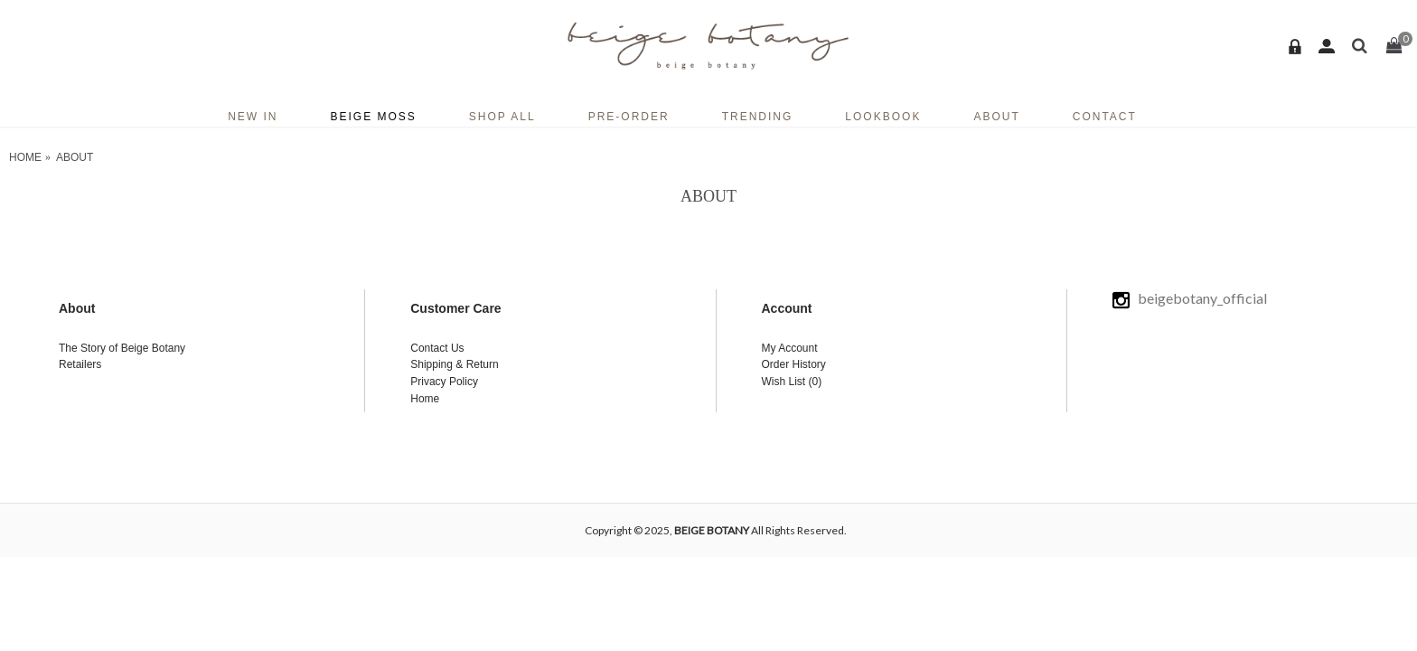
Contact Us (437, 348)
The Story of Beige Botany (122, 348)
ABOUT (74, 157)
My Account (790, 348)
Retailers (80, 364)
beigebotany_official (1191, 298)
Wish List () (792, 381)
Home (25, 157)
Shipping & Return (454, 364)
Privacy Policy (444, 381)
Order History (794, 364)
